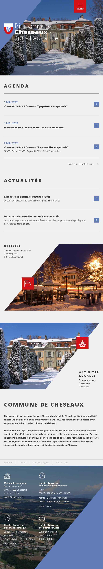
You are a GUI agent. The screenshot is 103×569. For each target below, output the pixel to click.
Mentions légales (41, 462)
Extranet (8, 462)
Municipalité (11, 253)
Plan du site (61, 462)
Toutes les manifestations (83, 164)
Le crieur (85, 386)
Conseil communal (14, 257)
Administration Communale (18, 250)
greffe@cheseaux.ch (14, 497)
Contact (23, 462)
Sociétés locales (88, 380)
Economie (85, 383)
